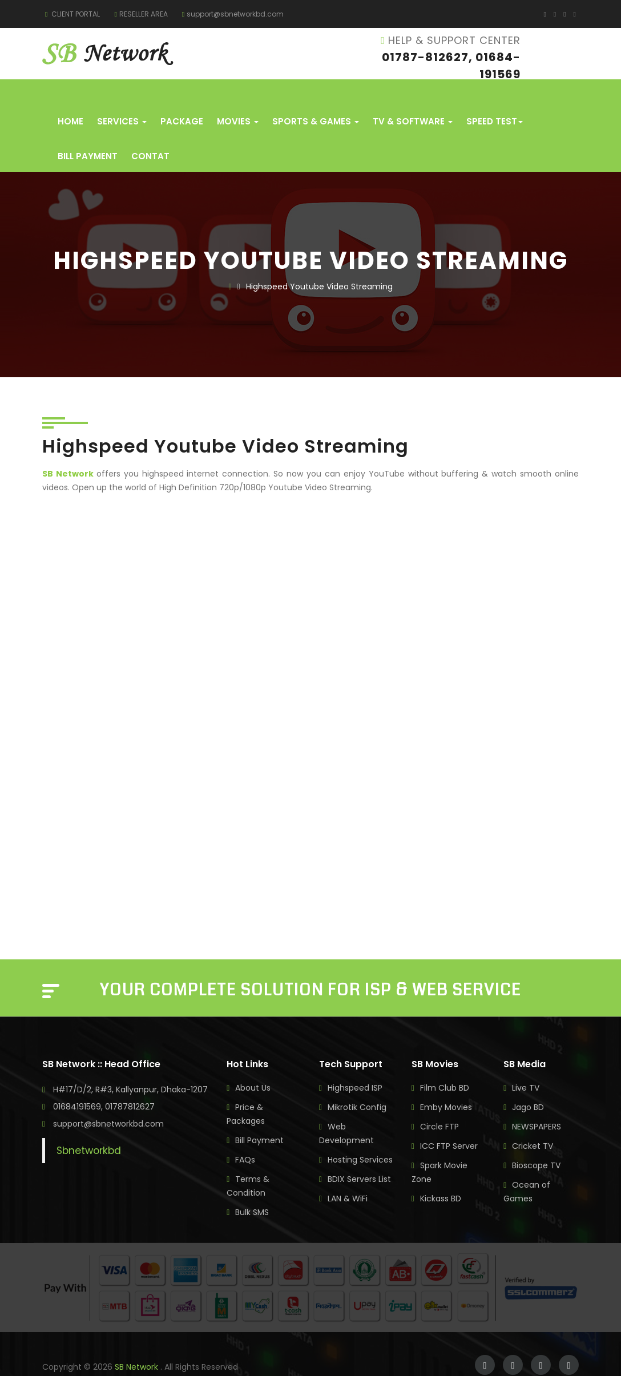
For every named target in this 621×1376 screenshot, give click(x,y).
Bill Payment (88, 133)
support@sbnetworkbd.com (233, 14)
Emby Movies (446, 1084)
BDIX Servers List (359, 1156)
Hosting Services (360, 1137)
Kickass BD (440, 1175)
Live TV (525, 1065)
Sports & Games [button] (315, 98)
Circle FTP (439, 1103)
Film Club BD (444, 1065)
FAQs (245, 1137)
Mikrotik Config (357, 1084)
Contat (150, 133)
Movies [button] (238, 98)
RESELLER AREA (140, 14)
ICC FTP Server (449, 1123)
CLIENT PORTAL (72, 14)
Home (70, 98)
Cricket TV (532, 1123)
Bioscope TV (536, 1142)
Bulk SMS (252, 1189)
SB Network (137, 1344)
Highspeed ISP (355, 1065)
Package (181, 98)
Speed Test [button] (494, 98)
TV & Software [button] (413, 98)
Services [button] (122, 98)
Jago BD (528, 1084)
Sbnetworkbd (89, 1128)
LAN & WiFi (348, 1175)
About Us (253, 1065)
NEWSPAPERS (536, 1103)
